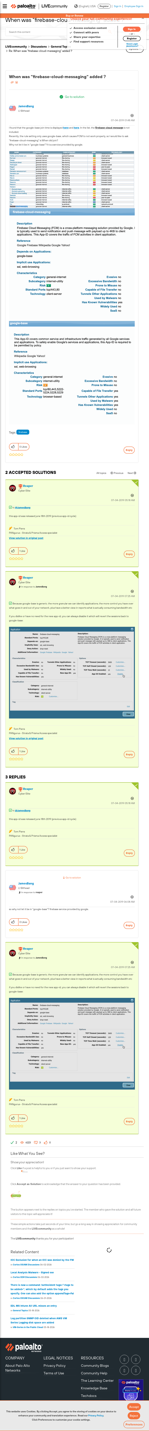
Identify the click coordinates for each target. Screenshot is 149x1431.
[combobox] (59, 32)
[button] (134, 1407)
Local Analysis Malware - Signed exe (32, 1272)
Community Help (94, 1373)
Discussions (39, 46)
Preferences (134, 1424)
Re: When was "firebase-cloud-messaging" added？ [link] (41, 50)
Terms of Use (54, 1373)
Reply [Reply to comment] (129, 554)
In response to (34, 587)
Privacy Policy (95, 1415)
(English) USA (85, 6)
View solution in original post (26, 538)
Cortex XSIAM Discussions (26, 1264)
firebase (23, 432)
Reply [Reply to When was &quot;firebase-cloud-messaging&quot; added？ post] (129, 450)
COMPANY (15, 1358)
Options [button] (132, 115)
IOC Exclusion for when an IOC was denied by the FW (42, 1260)
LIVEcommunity (16, 46)
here (66, 127)
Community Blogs (95, 1365)
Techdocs (88, 1396)
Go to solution (74, 97)
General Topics (61, 46)
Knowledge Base (94, 1388)
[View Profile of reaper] (28, 486)
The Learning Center (97, 1380)
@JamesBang (22, 507)
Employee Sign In (133, 6)
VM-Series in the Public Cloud (28, 1327)
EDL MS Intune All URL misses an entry (34, 1305)
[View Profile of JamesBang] (26, 106)
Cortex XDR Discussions (25, 1277)
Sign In (117, 6)
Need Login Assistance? (128, 45)
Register (104, 6)
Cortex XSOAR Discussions (26, 1298)
